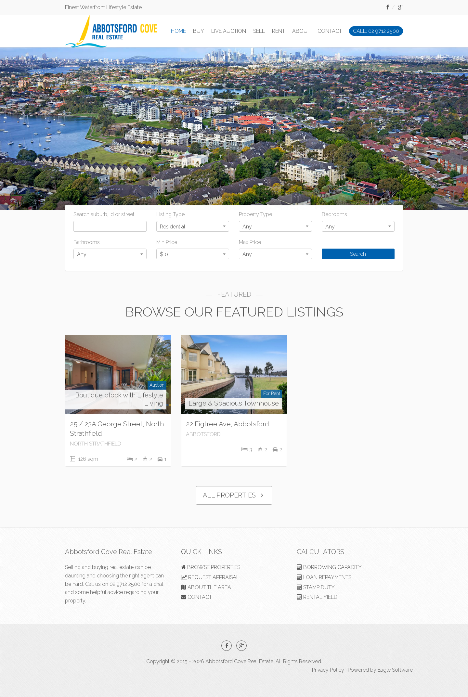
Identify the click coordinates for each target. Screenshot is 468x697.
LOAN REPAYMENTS (324, 577)
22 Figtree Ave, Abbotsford (227, 424)
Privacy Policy (328, 670)
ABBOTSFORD (203, 434)
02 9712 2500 (125, 584)
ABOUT (301, 31)
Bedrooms (334, 214)
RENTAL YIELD (317, 597)
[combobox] (192, 226)
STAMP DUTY (316, 587)
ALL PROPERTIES (234, 495)
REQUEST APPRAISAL (210, 577)
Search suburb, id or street (104, 214)
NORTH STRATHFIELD (95, 444)
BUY (198, 31)
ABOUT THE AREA (206, 587)
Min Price (166, 242)
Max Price (250, 242)
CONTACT (330, 31)
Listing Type (170, 214)
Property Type (255, 214)
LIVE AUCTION (228, 31)
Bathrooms (86, 242)
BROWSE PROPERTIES (210, 567)
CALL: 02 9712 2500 (376, 31)
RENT (278, 31)
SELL (259, 31)
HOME (178, 31)
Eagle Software (395, 670)
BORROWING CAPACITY (329, 567)
